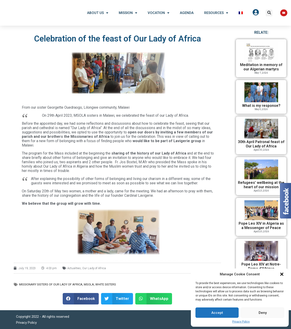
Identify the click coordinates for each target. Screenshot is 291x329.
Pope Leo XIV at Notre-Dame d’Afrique (261, 266)
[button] (282, 274)
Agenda (187, 13)
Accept (217, 313)
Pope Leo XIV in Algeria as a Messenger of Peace (261, 225)
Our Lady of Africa (94, 268)
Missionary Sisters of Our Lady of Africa (50, 284)
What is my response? (261, 105)
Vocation (158, 13)
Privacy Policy (241, 321)
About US (97, 13)
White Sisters (105, 284)
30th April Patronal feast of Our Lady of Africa (261, 144)
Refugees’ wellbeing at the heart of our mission (261, 184)
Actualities (74, 268)
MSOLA (89, 284)
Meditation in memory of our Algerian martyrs (261, 67)
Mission (128, 13)
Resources (216, 13)
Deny (263, 313)
